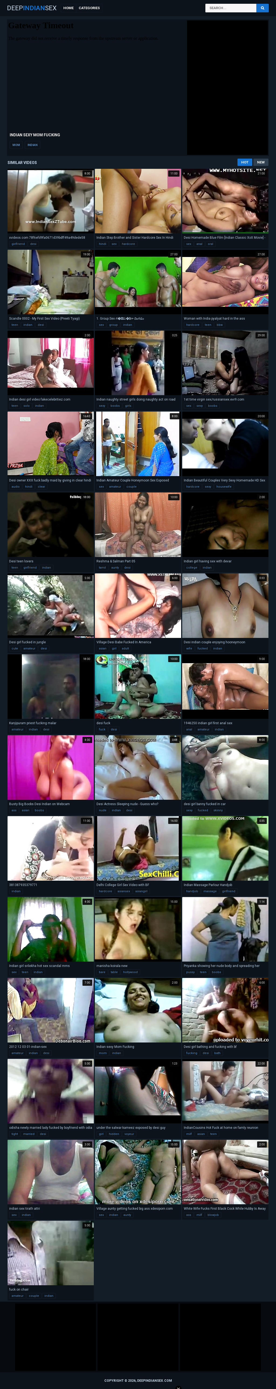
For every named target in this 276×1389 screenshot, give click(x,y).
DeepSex (32, 8)
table (114, 972)
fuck (102, 729)
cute (15, 648)
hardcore (128, 244)
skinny (218, 810)
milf (189, 1134)
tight (15, 1134)
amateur (115, 486)
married (28, 1134)
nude (102, 810)
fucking (191, 1053)
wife (189, 648)
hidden (114, 1134)
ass (14, 810)
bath (217, 1053)
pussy (190, 972)
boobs (115, 406)
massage (210, 891)
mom (16, 145)
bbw (220, 325)
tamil (102, 567)
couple (131, 486)
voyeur (129, 1134)
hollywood (130, 972)
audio (16, 486)
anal (199, 244)
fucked (203, 648)
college (191, 567)
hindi (102, 244)
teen (15, 325)
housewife (224, 486)
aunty (115, 567)
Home (68, 8)
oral (210, 244)
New (261, 162)
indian (32, 145)
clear (41, 486)
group (113, 325)
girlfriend (18, 244)
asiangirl (141, 891)
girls (128, 406)
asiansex (124, 891)
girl (114, 648)
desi (33, 244)
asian (102, 648)
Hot (245, 162)
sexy (102, 406)
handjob (192, 891)
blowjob (213, 1215)
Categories (89, 8)
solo (26, 406)
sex (114, 244)
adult (125, 648)
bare (102, 972)
